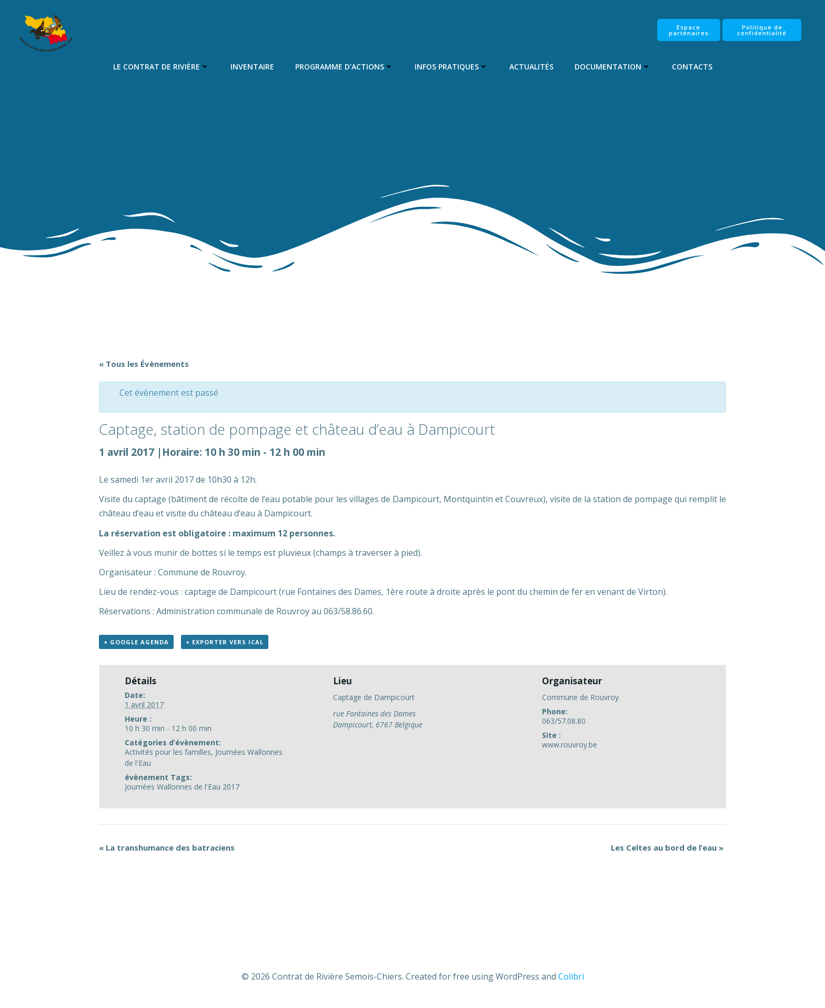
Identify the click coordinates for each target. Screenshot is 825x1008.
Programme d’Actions (344, 67)
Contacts (692, 67)
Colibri (571, 976)
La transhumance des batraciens (167, 847)
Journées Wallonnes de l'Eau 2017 (182, 787)
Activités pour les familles (168, 752)
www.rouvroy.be (569, 745)
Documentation (613, 67)
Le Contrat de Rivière (161, 67)
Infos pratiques (451, 67)
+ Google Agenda (136, 642)
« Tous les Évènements (144, 363)
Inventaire (252, 67)
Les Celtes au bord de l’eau (667, 847)
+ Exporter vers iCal (225, 642)
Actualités (531, 67)
